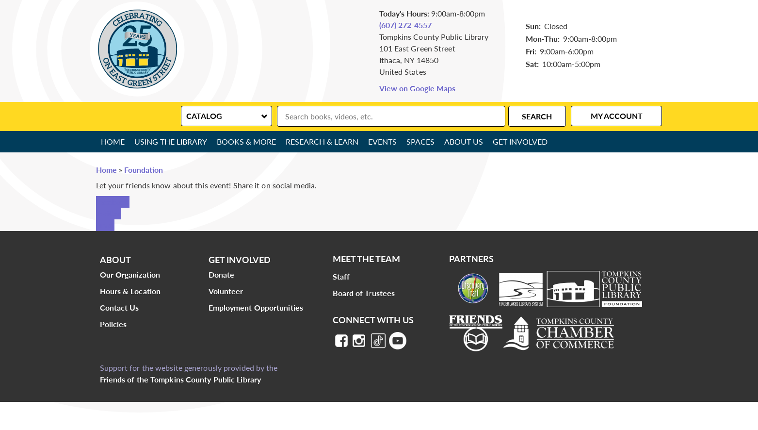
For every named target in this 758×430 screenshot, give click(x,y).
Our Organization (130, 274)
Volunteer (226, 291)
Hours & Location (130, 291)
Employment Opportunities (256, 307)
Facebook (112, 201)
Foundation (143, 169)
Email (105, 225)
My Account (617, 115)
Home (113, 141)
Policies (113, 324)
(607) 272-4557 (405, 25)
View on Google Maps (417, 88)
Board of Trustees (364, 293)
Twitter (108, 213)
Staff (341, 276)
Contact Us (119, 307)
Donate (222, 274)
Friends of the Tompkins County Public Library (180, 379)
